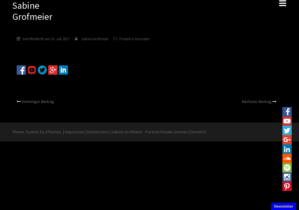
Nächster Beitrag (257, 101)
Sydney (32, 131)
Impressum (74, 131)
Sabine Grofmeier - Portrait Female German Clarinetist (159, 131)
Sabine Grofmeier (94, 38)
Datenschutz (98, 131)
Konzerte (142, 38)
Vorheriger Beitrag (38, 101)
